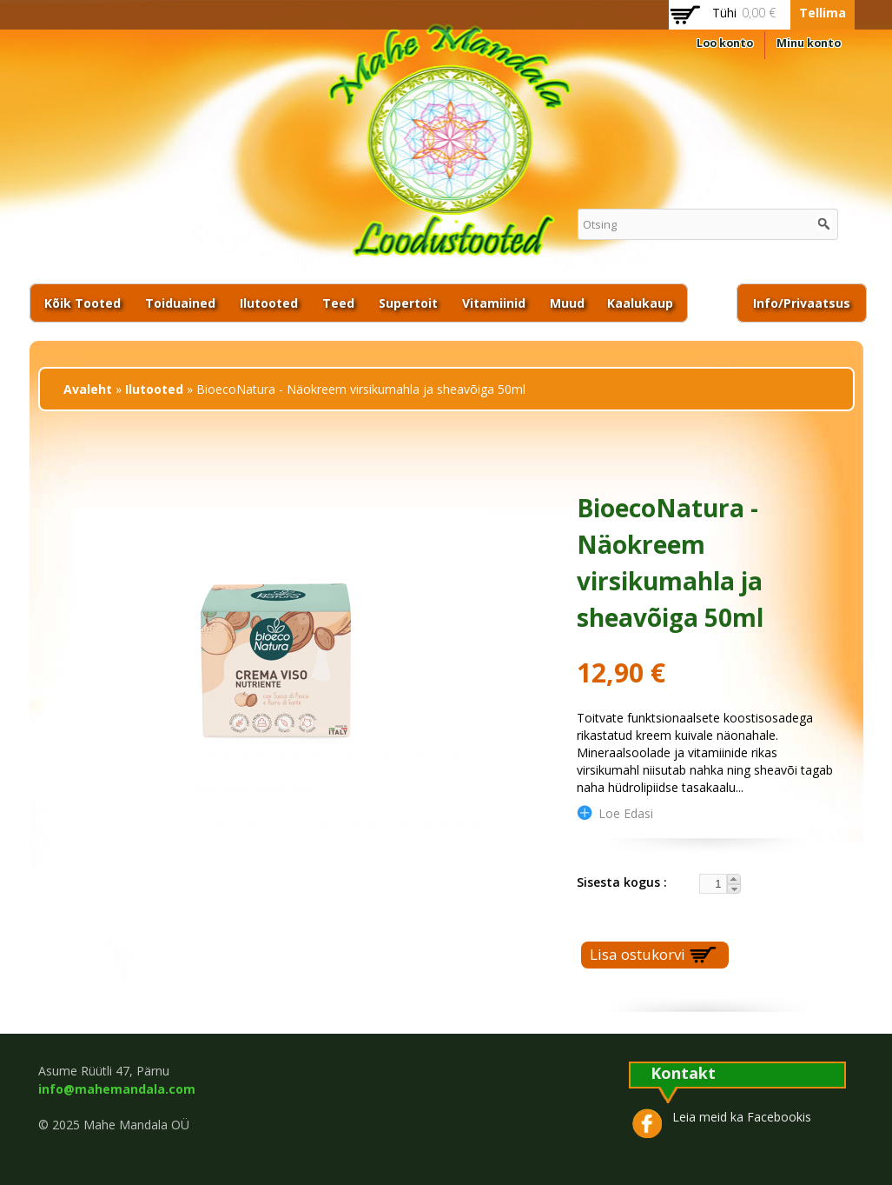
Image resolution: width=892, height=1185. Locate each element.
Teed (338, 303)
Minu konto (808, 43)
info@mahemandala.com (116, 1089)
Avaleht (87, 389)
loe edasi (625, 813)
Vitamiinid (493, 303)
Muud (567, 303)
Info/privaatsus (801, 303)
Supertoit (408, 303)
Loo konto (725, 43)
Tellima (822, 12)
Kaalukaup (640, 303)
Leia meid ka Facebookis (741, 1116)
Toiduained (180, 303)
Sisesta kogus (620, 882)
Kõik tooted (82, 303)
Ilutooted (269, 303)
